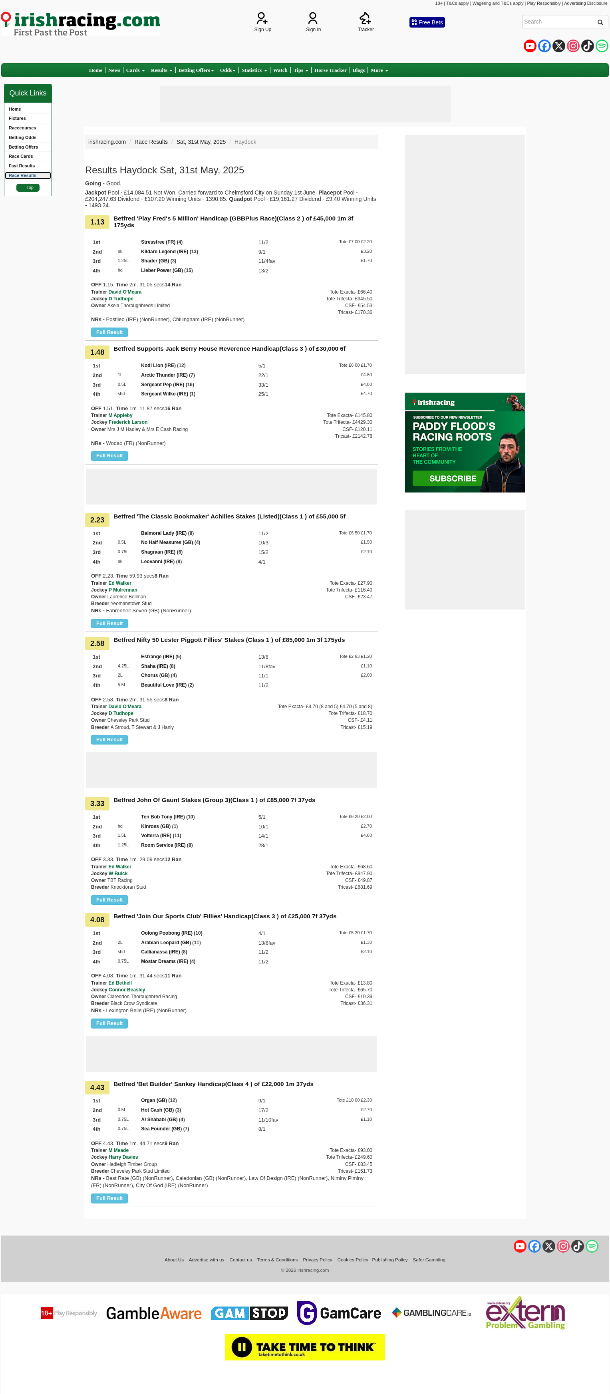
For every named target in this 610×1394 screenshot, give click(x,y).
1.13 (97, 222)
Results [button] (162, 70)
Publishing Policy (390, 1259)
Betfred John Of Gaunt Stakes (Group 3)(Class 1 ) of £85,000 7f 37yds (214, 799)
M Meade (118, 1150)
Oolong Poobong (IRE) (167, 933)
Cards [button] (135, 70)
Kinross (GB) (156, 826)
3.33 (97, 804)
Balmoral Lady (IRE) (164, 533)
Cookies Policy (353, 1259)
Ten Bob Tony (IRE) (163, 817)
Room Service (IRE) (163, 845)
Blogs (359, 70)
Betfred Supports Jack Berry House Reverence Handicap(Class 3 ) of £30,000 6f (229, 348)
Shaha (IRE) (154, 666)
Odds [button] (228, 70)
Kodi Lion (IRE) (158, 365)
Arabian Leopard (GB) (166, 942)
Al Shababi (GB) (159, 1119)
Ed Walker (119, 583)
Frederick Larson (128, 422)
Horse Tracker (330, 70)
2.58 (97, 643)
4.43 (97, 1088)
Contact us (241, 1259)
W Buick (118, 873)
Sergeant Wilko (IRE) (164, 394)
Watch (280, 70)
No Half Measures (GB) (167, 542)
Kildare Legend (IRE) (164, 251)
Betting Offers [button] (196, 70)
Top (30, 187)
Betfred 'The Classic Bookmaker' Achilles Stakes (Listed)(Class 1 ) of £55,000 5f (229, 516)
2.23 (97, 520)
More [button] (379, 70)
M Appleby (120, 415)
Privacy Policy (317, 1259)
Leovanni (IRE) (158, 561)
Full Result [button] (109, 332)
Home (95, 70)
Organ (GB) (154, 1100)
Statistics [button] (254, 70)
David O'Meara (124, 292)
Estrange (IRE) (157, 656)
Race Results (151, 142)
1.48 (97, 352)
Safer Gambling (429, 1259)
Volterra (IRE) (156, 835)
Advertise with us (207, 1259)
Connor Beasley (127, 990)
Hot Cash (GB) (157, 1110)
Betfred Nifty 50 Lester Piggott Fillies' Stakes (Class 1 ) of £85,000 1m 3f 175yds (229, 639)
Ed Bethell (120, 983)
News (114, 70)
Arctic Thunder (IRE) (164, 375)
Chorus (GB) (155, 675)
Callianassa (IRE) (160, 952)
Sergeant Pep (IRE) (162, 384)
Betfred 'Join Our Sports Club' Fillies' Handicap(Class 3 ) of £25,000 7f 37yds (224, 916)
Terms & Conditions (277, 1259)
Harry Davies (123, 1157)
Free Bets (427, 22)
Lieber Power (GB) (162, 270)
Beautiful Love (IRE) (164, 685)
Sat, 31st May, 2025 (201, 142)
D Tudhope (121, 299)
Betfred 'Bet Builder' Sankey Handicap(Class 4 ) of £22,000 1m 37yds (213, 1083)
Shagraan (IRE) (158, 552)
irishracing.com (107, 142)
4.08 (97, 920)
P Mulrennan (123, 590)
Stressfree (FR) (158, 242)
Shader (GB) (155, 261)
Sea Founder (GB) (161, 1129)
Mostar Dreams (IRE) (164, 961)
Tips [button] (301, 70)
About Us (174, 1259)
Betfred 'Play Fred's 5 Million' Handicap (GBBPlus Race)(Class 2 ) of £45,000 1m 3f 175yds (233, 221)
